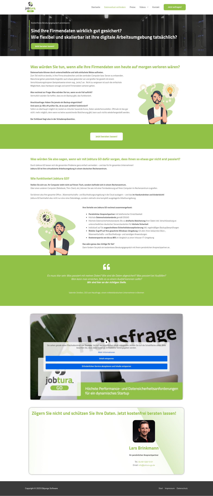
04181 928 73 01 (145, 461)
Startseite (95, 7)
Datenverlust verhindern (115, 7)
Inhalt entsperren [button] (106, 359)
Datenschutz (182, 488)
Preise (132, 7)
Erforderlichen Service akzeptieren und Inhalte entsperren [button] (106, 366)
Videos (143, 7)
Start (160, 488)
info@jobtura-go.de (146, 465)
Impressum (169, 488)
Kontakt (155, 7)
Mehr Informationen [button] (106, 352)
